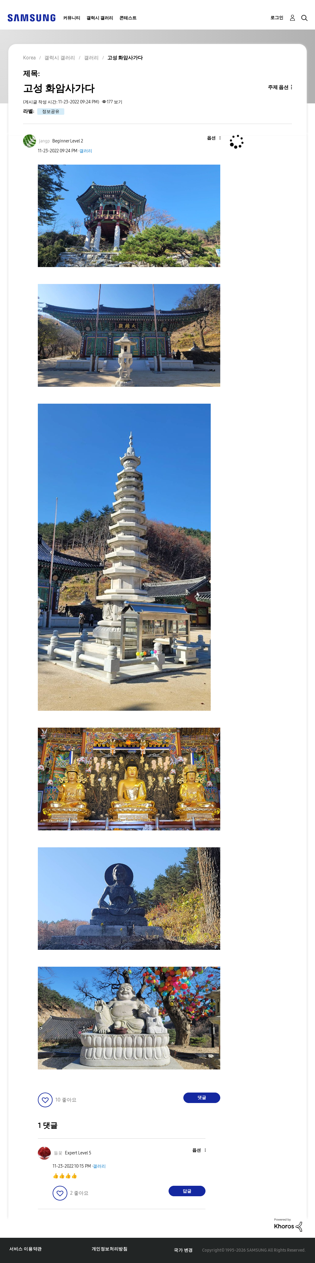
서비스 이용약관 (25, 1249)
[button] (209, 138)
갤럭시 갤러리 (99, 18)
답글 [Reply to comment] (187, 1191)
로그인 (276, 17)
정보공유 (50, 111)
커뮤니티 (71, 18)
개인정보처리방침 (110, 1249)
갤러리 (85, 151)
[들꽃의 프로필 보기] (58, 1153)
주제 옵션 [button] (278, 87)
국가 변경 (183, 1250)
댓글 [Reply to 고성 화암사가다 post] (201, 1097)
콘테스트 (128, 18)
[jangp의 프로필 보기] (44, 141)
